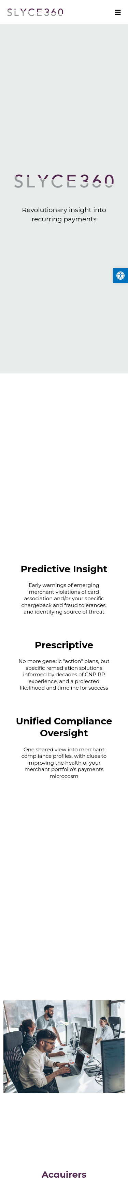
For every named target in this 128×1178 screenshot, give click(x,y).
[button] (120, 275)
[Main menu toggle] (116, 12)
